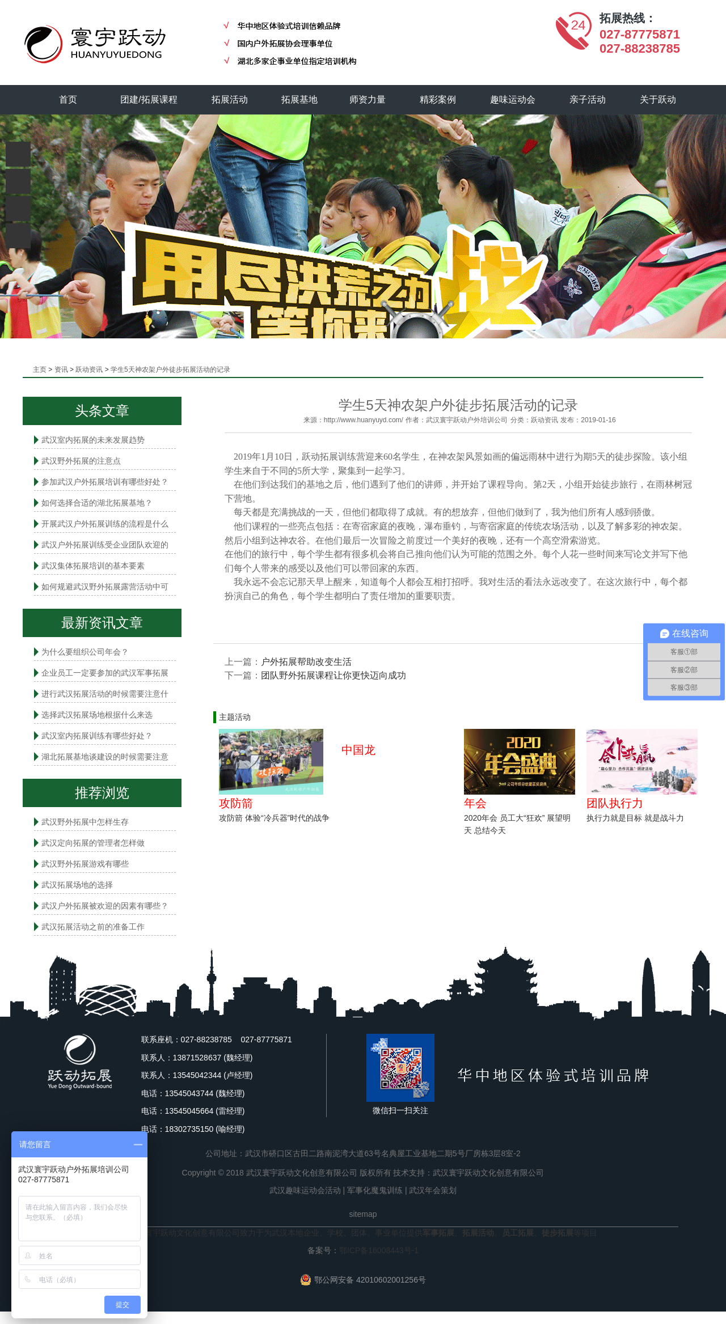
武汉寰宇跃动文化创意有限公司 (488, 1172)
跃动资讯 (89, 370)
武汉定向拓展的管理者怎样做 (93, 842)
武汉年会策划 (433, 1190)
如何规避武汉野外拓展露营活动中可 (104, 586)
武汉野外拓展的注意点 (81, 460)
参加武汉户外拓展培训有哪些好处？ (104, 481)
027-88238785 (640, 48)
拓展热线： (628, 18)
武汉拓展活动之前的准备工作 (93, 926)
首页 (68, 99)
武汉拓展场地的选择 (77, 884)
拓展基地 (300, 99)
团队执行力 (614, 803)
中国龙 (358, 750)
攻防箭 (236, 803)
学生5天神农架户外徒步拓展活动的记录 (170, 370)
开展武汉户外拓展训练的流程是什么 (104, 523)
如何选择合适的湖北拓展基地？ (97, 502)
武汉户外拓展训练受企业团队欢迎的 (104, 544)
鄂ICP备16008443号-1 (379, 1250)
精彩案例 (438, 99)
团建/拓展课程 (149, 99)
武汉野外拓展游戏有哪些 (85, 863)
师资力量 (368, 99)
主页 (40, 370)
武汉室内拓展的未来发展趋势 (93, 439)
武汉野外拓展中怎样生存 (85, 821)
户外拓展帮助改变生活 (306, 662)
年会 (475, 803)
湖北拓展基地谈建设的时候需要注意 (104, 756)
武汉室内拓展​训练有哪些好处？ (97, 735)
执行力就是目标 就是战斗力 (635, 817)
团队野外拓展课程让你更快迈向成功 (333, 675)
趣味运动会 (513, 99)
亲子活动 (588, 99)
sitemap (363, 1214)
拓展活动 (230, 99)
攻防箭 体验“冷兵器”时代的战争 (274, 817)
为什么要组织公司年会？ (85, 651)
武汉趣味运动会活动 (305, 1190)
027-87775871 (640, 34)
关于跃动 (658, 99)
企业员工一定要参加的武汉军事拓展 (104, 672)
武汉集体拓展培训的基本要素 (93, 565)
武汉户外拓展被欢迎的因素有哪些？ (104, 905)
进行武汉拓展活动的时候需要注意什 (104, 693)
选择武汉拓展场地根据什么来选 (97, 714)
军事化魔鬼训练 (375, 1190)
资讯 (61, 370)
